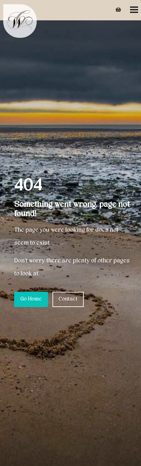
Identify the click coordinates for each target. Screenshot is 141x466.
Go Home (31, 299)
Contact (68, 299)
